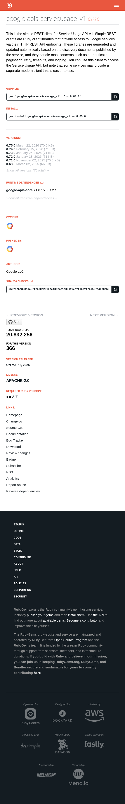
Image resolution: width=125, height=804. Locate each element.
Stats (18, 550)
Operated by (31, 706)
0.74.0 (11, 149)
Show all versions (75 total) (26, 170)
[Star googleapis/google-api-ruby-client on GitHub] (14, 322)
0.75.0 (11, 145)
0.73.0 (11, 153)
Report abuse (16, 485)
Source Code (16, 427)
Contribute (22, 557)
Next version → (104, 315)
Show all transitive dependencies (30, 198)
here (37, 673)
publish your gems (40, 615)
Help (17, 570)
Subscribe (13, 466)
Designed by (63, 704)
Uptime (19, 531)
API (16, 576)
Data (17, 544)
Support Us (22, 590)
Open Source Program (70, 640)
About (18, 563)
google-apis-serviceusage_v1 (46, 18)
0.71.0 (11, 160)
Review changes (18, 453)
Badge (11, 459)
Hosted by (96, 704)
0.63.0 (11, 164)
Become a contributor (82, 620)
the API (98, 615)
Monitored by (63, 734)
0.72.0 (11, 156)
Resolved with (31, 734)
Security (20, 596)
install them (76, 615)
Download (13, 447)
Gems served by (94, 734)
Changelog (14, 421)
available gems (54, 620)
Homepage (14, 415)
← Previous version (24, 315)
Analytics (12, 478)
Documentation (17, 434)
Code (17, 537)
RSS (9, 472)
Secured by (80, 765)
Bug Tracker (15, 440)
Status (19, 524)
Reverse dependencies (23, 491)
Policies (20, 583)
